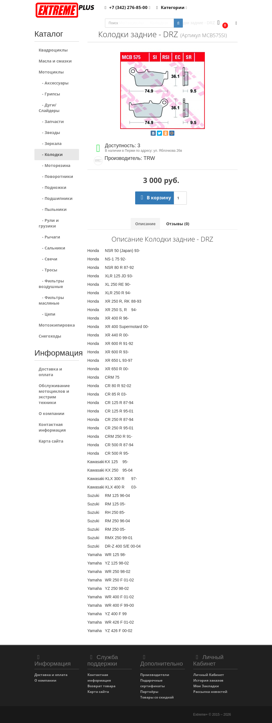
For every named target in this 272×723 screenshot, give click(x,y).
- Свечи (48, 259)
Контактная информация (52, 427)
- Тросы (48, 270)
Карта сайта (51, 441)
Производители (154, 674)
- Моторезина (54, 165)
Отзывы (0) (177, 223)
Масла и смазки (55, 61)
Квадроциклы (53, 50)
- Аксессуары (54, 83)
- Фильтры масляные (51, 300)
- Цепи (47, 314)
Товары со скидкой (157, 697)
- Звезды (49, 132)
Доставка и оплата (50, 371)
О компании (51, 413)
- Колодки (51, 154)
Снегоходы (50, 336)
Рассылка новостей (210, 691)
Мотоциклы (51, 72)
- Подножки (52, 187)
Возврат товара (101, 686)
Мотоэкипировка (57, 325)
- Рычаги (49, 237)
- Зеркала (50, 143)
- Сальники (52, 248)
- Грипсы (49, 94)
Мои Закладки (206, 686)
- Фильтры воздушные (51, 283)
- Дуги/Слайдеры (49, 107)
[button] (221, 23)
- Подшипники (56, 198)
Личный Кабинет (208, 674)
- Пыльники (53, 209)
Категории (170, 7)
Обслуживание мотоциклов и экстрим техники (54, 394)
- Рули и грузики (49, 223)
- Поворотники (56, 176)
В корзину (154, 198)
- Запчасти (51, 121)
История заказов (208, 680)
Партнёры (149, 691)
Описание (145, 223)
